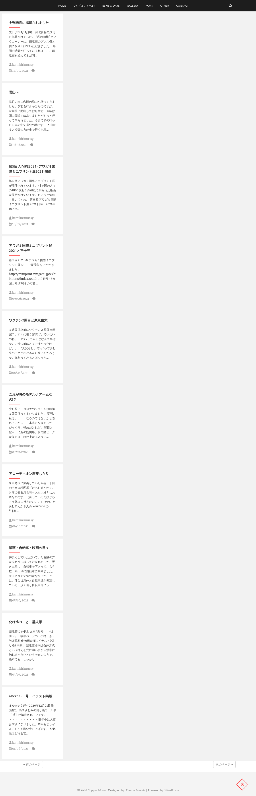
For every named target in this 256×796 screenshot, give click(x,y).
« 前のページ (31, 764)
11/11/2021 (18, 145)
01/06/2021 (18, 749)
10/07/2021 (18, 224)
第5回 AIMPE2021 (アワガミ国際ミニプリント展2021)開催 (32, 169)
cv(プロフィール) (84, 6)
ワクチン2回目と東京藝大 (28, 320)
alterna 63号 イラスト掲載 (30, 696)
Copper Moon (97, 790)
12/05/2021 (18, 71)
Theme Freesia (135, 790)
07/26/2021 (19, 452)
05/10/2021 (18, 600)
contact (183, 6)
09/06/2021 (19, 299)
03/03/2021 (18, 674)
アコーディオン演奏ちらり (29, 473)
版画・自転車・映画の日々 (29, 547)
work (149, 6)
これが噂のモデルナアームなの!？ (30, 397)
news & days (111, 6)
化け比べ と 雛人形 (25, 622)
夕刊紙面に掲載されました (29, 22)
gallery (132, 6)
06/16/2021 (19, 526)
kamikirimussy (21, 65)
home (62, 6)
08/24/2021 (19, 373)
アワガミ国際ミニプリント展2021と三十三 (30, 248)
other (164, 6)
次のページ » (224, 764)
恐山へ (14, 92)
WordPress (172, 790)
